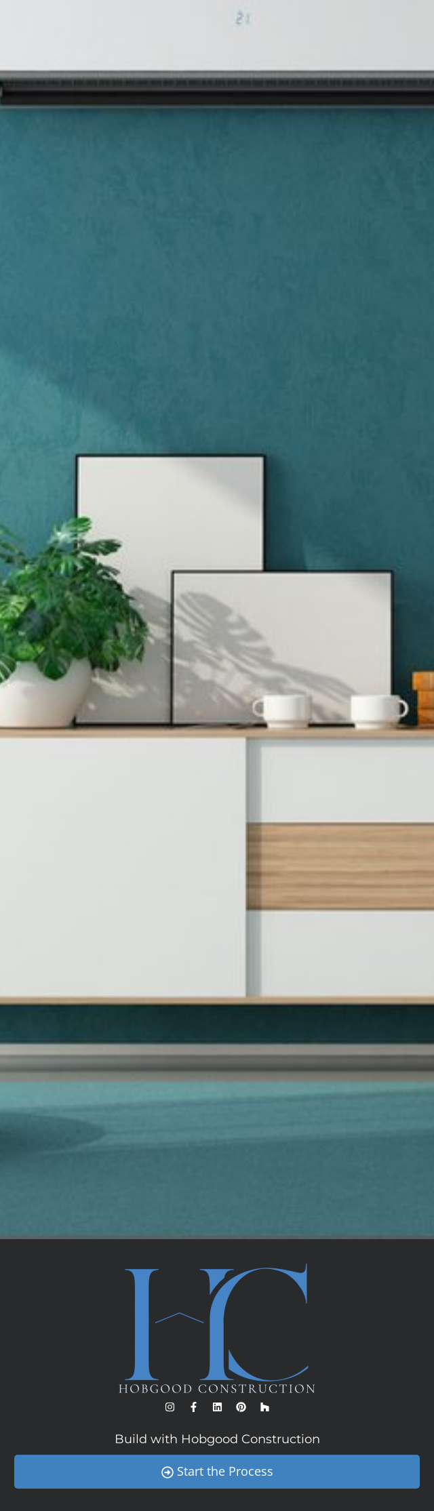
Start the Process (217, 1471)
